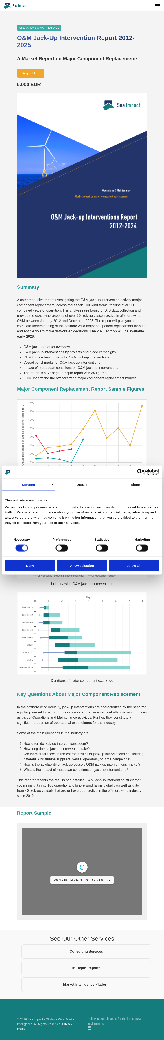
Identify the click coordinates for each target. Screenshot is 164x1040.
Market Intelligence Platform (86, 984)
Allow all (134, 565)
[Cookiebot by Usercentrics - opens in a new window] (140, 472)
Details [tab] (82, 485)
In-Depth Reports (86, 968)
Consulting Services (86, 951)
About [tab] (135, 485)
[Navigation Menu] (157, 5)
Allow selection (82, 565)
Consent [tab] (28, 485)
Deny (30, 565)
